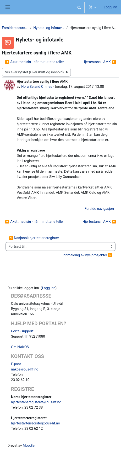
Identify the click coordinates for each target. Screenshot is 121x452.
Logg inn (110, 7)
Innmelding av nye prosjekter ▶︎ (87, 255)
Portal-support (22, 331)
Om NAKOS (20, 347)
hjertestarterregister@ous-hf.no (35, 423)
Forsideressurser (15, 28)
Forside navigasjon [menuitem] (99, 208)
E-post (16, 364)
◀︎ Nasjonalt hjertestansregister (34, 238)
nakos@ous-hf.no (24, 369)
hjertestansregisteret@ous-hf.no (36, 402)
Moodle (28, 445)
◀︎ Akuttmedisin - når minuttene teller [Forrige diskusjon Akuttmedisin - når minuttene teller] (34, 62)
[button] (79, 7)
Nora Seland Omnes (36, 86)
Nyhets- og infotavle (49, 28)
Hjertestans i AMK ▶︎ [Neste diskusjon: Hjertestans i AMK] (99, 62)
